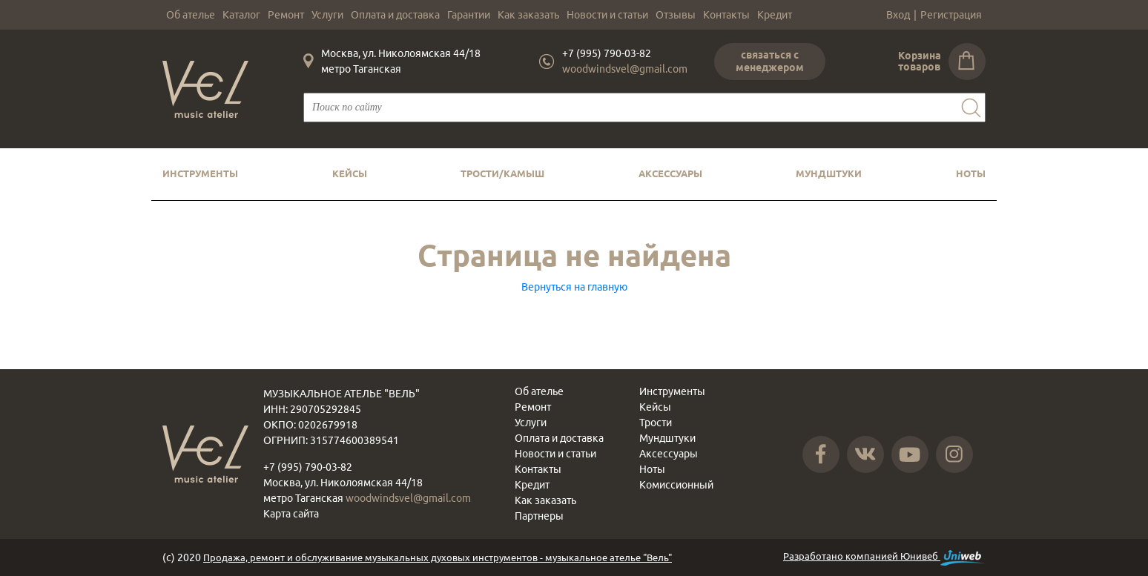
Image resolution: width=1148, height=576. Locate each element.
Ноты (971, 173)
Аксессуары (670, 173)
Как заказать (528, 15)
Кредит (774, 15)
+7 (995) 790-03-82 (606, 53)
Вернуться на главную (574, 287)
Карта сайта (291, 514)
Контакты (726, 15)
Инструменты (200, 173)
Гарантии (468, 15)
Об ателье (190, 15)
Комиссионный (676, 485)
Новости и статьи (607, 15)
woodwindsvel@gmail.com (624, 69)
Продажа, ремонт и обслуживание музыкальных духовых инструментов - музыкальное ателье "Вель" (437, 557)
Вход (898, 15)
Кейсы (349, 173)
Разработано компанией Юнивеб (884, 558)
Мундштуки (829, 173)
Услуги (327, 15)
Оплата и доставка (395, 15)
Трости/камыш (502, 173)
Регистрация (951, 15)
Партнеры (539, 516)
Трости (655, 422)
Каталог (241, 15)
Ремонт (286, 15)
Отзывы (676, 15)
